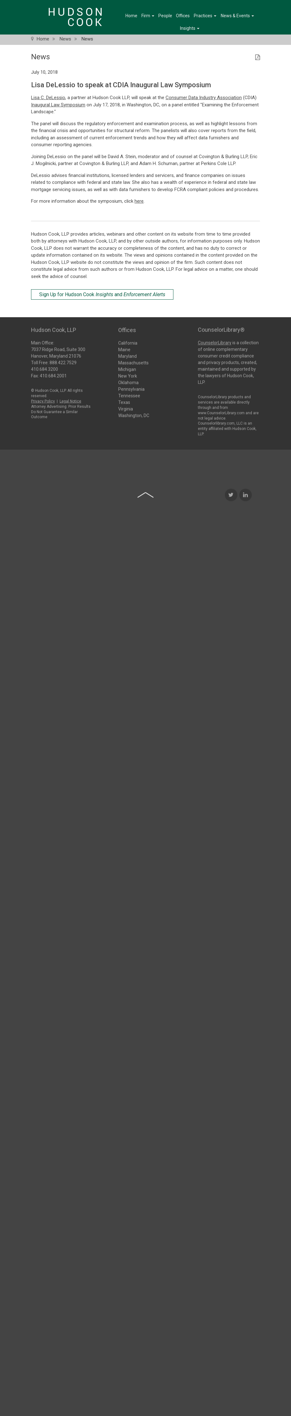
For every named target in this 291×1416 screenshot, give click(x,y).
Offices (183, 15)
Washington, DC (133, 415)
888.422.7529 (63, 360)
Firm (147, 15)
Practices (205, 15)
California (127, 342)
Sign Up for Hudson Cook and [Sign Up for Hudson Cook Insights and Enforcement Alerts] (102, 294)
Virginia (125, 408)
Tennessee (129, 395)
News (65, 39)
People (165, 15)
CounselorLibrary (214, 340)
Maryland (127, 355)
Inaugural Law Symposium (58, 105)
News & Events (237, 15)
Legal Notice (70, 399)
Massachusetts (133, 362)
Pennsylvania (131, 388)
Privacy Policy (43, 399)
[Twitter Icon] (231, 620)
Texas (124, 401)
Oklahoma (128, 382)
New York (127, 375)
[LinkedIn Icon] (245, 620)
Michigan (127, 368)
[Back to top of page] (145, 620)
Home (131, 15)
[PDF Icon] (257, 58)
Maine (124, 349)
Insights (189, 28)
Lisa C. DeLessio (48, 97)
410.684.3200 (44, 367)
